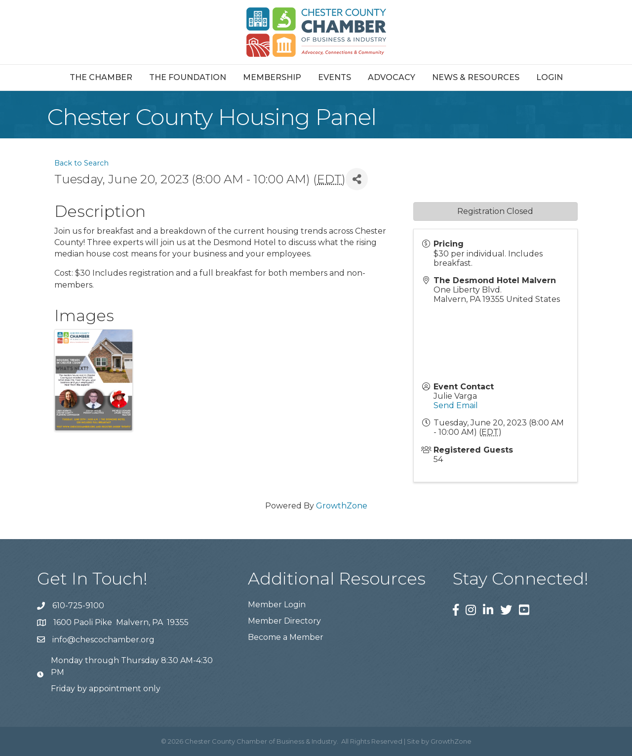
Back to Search (81, 163)
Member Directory (284, 621)
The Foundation (187, 77)
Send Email (456, 405)
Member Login (277, 604)
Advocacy (391, 77)
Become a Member (285, 637)
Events (334, 77)
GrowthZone (341, 505)
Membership (272, 77)
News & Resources (475, 77)
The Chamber (101, 77)
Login (549, 77)
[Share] (357, 179)
